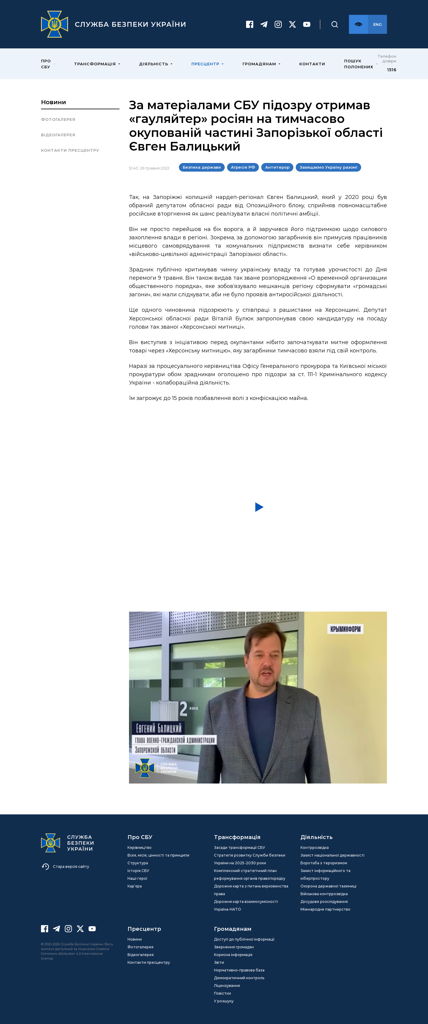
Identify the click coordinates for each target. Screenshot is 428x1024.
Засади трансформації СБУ (239, 847)
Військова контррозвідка (324, 894)
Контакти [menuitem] (312, 63)
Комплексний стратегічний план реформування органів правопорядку (249, 874)
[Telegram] (264, 24)
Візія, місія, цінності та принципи (158, 855)
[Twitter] (292, 24)
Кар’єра (135, 886)
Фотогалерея (58, 119)
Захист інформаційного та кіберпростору (325, 874)
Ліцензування (227, 985)
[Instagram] (278, 24)
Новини (53, 102)
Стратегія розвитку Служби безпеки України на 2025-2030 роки (249, 859)
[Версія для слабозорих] (358, 24)
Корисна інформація (233, 954)
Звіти (219, 962)
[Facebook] (249, 24)
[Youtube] (306, 24)
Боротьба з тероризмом (323, 863)
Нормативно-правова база (239, 970)
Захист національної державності (332, 855)
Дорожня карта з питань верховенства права (251, 890)
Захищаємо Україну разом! (328, 167)
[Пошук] (334, 24)
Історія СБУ (138, 870)
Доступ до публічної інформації (244, 939)
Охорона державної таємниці (328, 886)
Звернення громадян (234, 947)
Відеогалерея (58, 134)
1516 (391, 69)
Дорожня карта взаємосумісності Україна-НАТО (246, 905)
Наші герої (137, 878)
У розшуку (224, 1001)
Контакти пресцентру (70, 150)
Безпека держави (202, 167)
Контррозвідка (314, 847)
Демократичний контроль (239, 978)
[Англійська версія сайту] (377, 24)
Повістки (222, 993)
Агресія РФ (243, 167)
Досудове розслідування (324, 901)
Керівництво (140, 847)
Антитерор (277, 167)
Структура (138, 863)
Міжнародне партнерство (325, 909)
